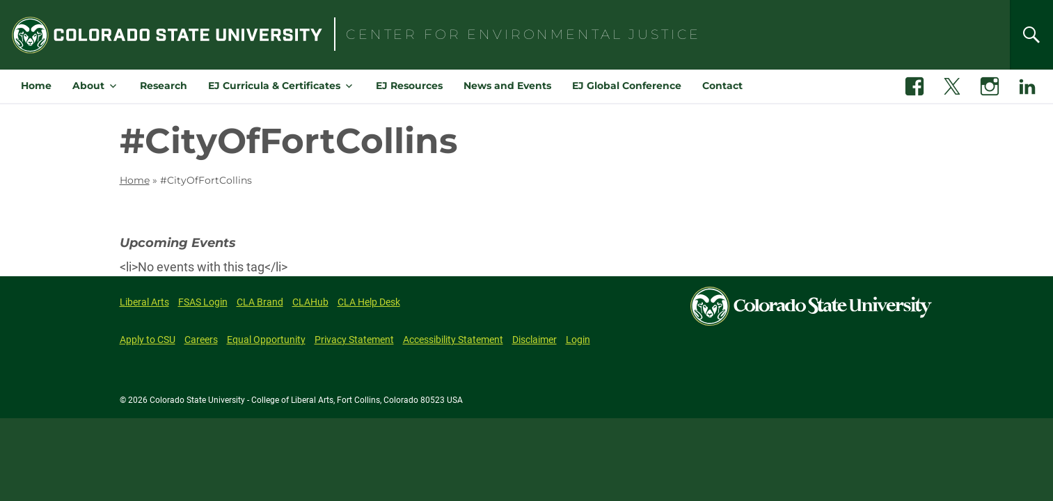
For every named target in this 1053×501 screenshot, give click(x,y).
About (88, 85)
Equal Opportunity (266, 339)
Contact (722, 85)
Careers (201, 339)
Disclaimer (534, 339)
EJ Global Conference (626, 85)
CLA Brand (260, 302)
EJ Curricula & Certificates (274, 85)
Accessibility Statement (453, 339)
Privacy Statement (354, 339)
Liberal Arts (144, 302)
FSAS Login (203, 302)
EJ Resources (409, 85)
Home (36, 85)
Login (578, 339)
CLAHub (310, 302)
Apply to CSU (147, 339)
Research (163, 85)
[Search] (1031, 35)
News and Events (507, 85)
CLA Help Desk (369, 302)
